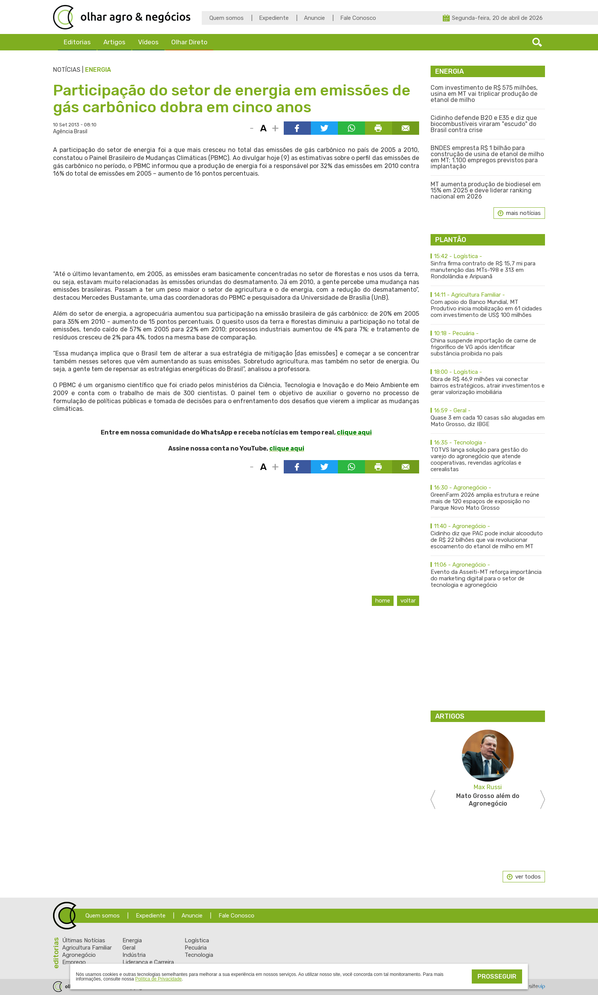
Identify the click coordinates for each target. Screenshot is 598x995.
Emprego (74, 962)
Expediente (274, 18)
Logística (197, 940)
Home (382, 600)
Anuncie (314, 18)
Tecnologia (199, 954)
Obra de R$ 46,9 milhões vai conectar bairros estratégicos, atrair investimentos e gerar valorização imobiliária (488, 382)
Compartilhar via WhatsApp (351, 128)
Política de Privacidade (158, 979)
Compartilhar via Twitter (324, 128)
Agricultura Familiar (87, 947)
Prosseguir (496, 976)
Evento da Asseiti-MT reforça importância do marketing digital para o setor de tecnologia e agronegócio (488, 575)
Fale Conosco (358, 18)
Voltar (408, 600)
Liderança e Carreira (148, 962)
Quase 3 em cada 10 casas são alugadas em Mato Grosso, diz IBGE (488, 417)
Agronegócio (79, 954)
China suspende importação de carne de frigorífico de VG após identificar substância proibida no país (488, 343)
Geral (128, 947)
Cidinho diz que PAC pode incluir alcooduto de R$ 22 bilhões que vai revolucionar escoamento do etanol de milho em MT (488, 536)
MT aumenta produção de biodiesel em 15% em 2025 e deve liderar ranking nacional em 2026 (486, 190)
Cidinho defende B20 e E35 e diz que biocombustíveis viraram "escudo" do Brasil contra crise (484, 124)
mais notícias (523, 213)
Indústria (134, 954)
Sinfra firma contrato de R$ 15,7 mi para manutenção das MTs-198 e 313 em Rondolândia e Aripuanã (488, 266)
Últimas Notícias (83, 940)
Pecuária (196, 947)
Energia (98, 69)
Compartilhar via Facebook (297, 128)
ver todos (528, 876)
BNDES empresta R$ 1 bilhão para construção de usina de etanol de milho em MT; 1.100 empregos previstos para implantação (487, 157)
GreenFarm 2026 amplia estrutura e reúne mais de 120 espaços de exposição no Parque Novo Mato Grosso (488, 498)
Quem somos (226, 18)
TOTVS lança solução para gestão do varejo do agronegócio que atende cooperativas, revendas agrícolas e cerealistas (488, 456)
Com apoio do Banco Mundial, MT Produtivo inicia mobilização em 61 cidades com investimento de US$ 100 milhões (488, 305)
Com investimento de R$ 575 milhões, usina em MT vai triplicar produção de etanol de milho (484, 94)
